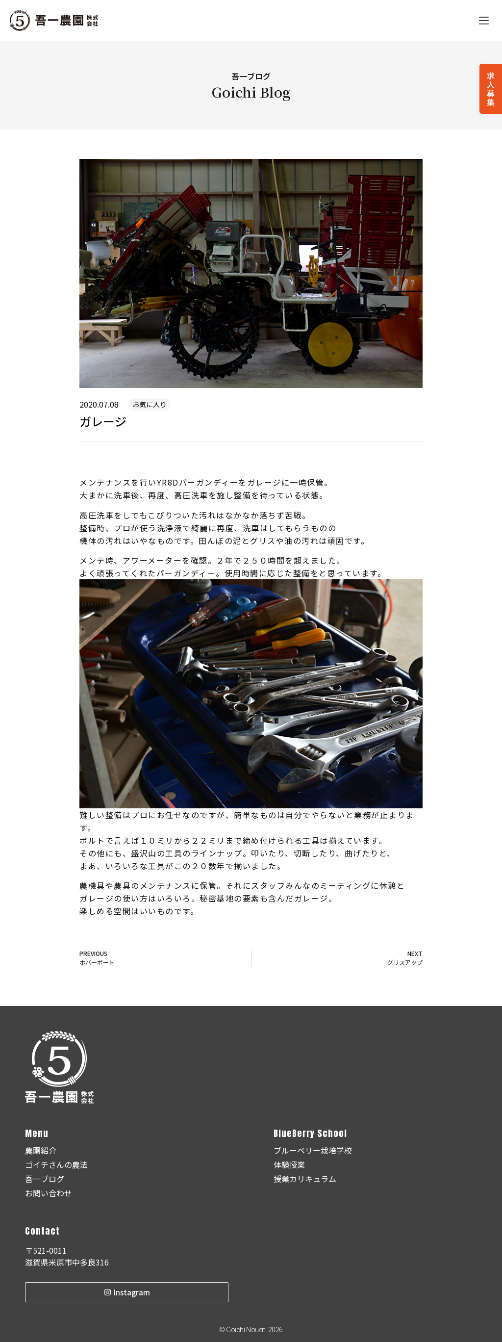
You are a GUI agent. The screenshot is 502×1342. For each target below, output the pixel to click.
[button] (483, 20)
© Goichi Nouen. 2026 (251, 1330)
